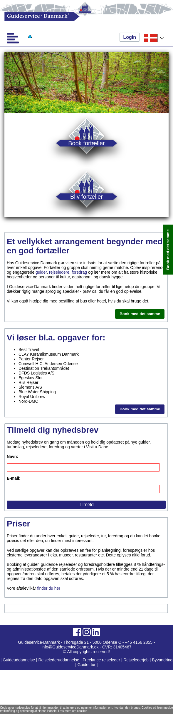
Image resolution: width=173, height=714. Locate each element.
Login (129, 37)
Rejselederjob (136, 660)
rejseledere (59, 272)
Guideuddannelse (19, 660)
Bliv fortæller (86, 196)
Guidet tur (86, 664)
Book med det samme (140, 314)
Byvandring (162, 660)
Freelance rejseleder (101, 660)
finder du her (49, 588)
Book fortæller (86, 143)
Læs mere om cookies (72, 711)
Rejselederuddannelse (59, 660)
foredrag (79, 272)
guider (41, 272)
